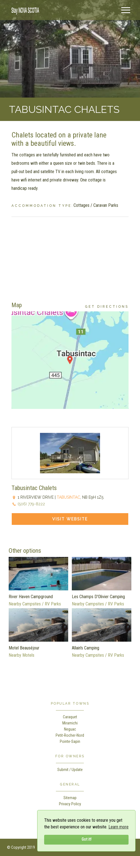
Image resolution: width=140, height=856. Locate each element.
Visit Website (70, 519)
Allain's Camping (85, 648)
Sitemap (70, 798)
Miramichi (70, 723)
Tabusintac (68, 497)
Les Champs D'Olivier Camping (98, 596)
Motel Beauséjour (24, 648)
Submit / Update (70, 769)
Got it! (86, 839)
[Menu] (125, 10)
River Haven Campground (31, 596)
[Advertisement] (69, 256)
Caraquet (70, 717)
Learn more (118, 827)
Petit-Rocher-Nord (70, 735)
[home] (24, 9)
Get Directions (107, 307)
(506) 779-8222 (31, 504)
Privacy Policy (70, 804)
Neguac (70, 729)
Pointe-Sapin (70, 741)
